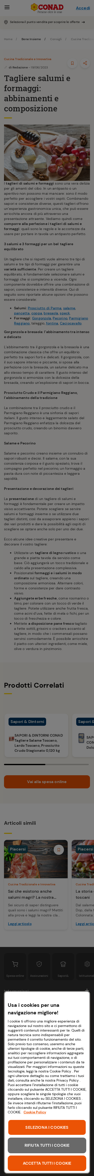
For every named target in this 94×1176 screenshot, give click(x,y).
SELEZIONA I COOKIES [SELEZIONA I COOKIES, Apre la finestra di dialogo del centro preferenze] (46, 1127)
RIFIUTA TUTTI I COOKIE (47, 1145)
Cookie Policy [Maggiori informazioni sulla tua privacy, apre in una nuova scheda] (35, 1112)
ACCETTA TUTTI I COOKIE (47, 1163)
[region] (47, 1082)
